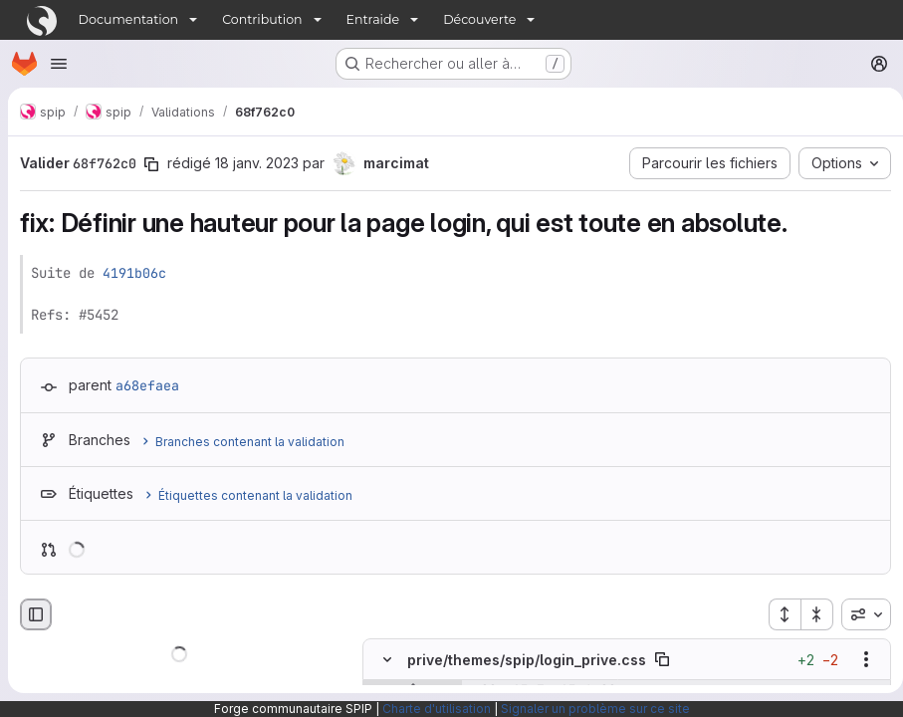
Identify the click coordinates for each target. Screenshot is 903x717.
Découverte (479, 19)
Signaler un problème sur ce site (595, 708)
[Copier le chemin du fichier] (662, 660)
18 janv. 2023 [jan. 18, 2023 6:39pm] (257, 162)
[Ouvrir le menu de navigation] (59, 64)
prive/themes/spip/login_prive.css (526, 659)
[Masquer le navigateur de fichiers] (36, 614)
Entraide (373, 19)
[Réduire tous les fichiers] (809, 614)
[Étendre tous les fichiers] (776, 614)
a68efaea (147, 385)
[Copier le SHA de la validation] (151, 164)
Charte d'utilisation (436, 708)
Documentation (129, 19)
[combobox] (858, 614)
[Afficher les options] (858, 660)
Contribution (262, 19)
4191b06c (134, 273)
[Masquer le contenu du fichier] (387, 660)
